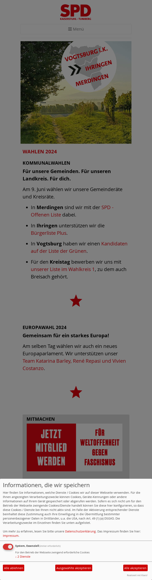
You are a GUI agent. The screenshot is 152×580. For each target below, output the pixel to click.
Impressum (10, 536)
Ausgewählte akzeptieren (73, 568)
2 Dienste (22, 556)
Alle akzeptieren (135, 568)
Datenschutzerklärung (80, 531)
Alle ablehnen (13, 568)
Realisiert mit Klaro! (137, 575)
